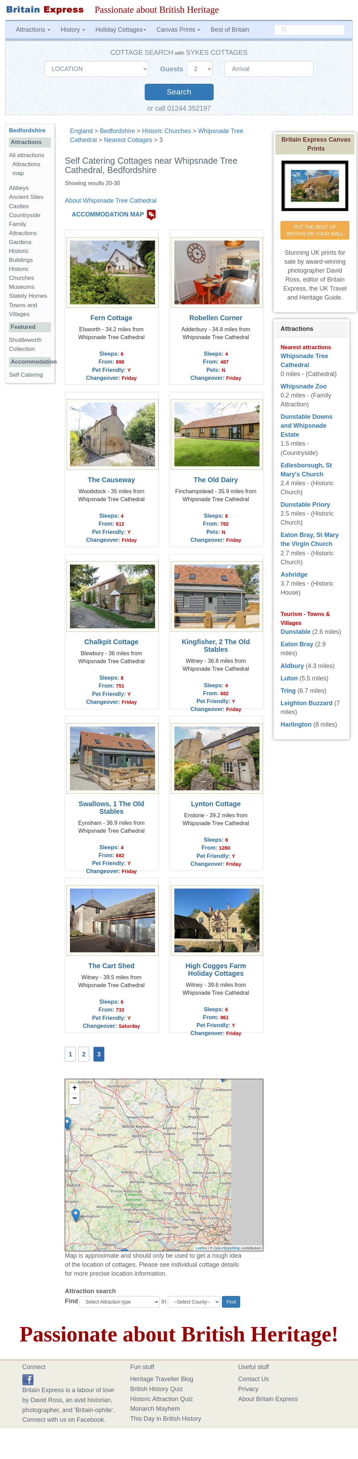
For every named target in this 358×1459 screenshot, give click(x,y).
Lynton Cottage (216, 804)
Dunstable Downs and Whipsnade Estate (306, 425)
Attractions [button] (33, 29)
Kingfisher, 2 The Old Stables (216, 645)
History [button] (73, 29)
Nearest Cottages (128, 139)
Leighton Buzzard (306, 703)
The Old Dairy (216, 480)
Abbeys (19, 188)
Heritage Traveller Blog (161, 1379)
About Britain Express (268, 1399)
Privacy (248, 1389)
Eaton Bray (296, 644)
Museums (21, 287)
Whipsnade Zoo (303, 386)
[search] (309, 30)
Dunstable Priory (305, 504)
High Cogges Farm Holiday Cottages (215, 969)
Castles (19, 206)
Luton (289, 678)
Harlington (295, 724)
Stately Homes (28, 296)
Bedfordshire (117, 131)
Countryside (24, 215)
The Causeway (111, 480)
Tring (288, 690)
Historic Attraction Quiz (161, 1399)
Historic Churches (166, 131)
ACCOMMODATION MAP (108, 214)
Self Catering (26, 375)
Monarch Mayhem (155, 1408)
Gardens (20, 242)
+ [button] (74, 1088)
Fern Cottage (111, 318)
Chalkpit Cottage (111, 642)
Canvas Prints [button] (178, 29)
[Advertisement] (32, 495)
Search (179, 92)
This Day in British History (165, 1418)
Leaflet (201, 1248)
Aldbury (292, 665)
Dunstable (295, 631)
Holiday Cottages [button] (120, 29)
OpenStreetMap (227, 1248)
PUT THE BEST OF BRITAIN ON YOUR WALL (315, 230)
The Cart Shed (111, 966)
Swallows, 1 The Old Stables (111, 807)
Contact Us (253, 1379)
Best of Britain (230, 29)
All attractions (26, 155)
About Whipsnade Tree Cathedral (110, 200)
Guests (172, 69)
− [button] (74, 1099)
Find (71, 1301)
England (81, 131)
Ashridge (293, 574)
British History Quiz (156, 1389)
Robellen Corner (215, 318)
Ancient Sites (26, 197)
